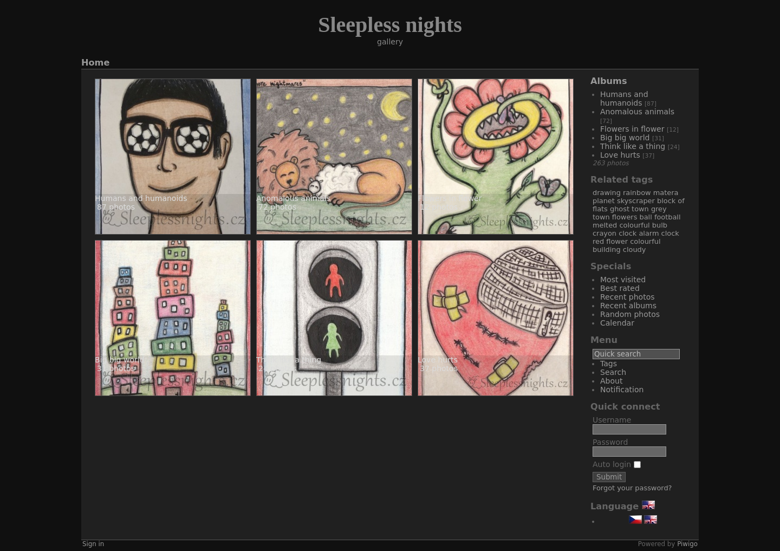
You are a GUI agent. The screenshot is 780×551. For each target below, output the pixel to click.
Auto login (617, 464)
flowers (625, 217)
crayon (604, 233)
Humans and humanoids (624, 98)
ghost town (629, 209)
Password (610, 442)
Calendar (617, 323)
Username (612, 420)
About (611, 381)
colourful (634, 225)
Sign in (93, 544)
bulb (659, 225)
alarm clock (659, 233)
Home (95, 62)
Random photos (630, 314)
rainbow (637, 193)
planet (604, 201)
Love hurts (621, 155)
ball (645, 217)
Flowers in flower (633, 129)
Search (613, 372)
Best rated (620, 288)
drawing (607, 193)
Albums (608, 81)
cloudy (634, 249)
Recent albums (628, 305)
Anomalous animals (637, 111)
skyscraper (636, 201)
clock (627, 233)
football (667, 217)
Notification (622, 389)
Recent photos (627, 297)
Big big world (626, 137)
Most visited (623, 279)
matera (666, 193)
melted (605, 225)
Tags (608, 363)
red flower (610, 241)
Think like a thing (634, 146)
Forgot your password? (632, 488)
